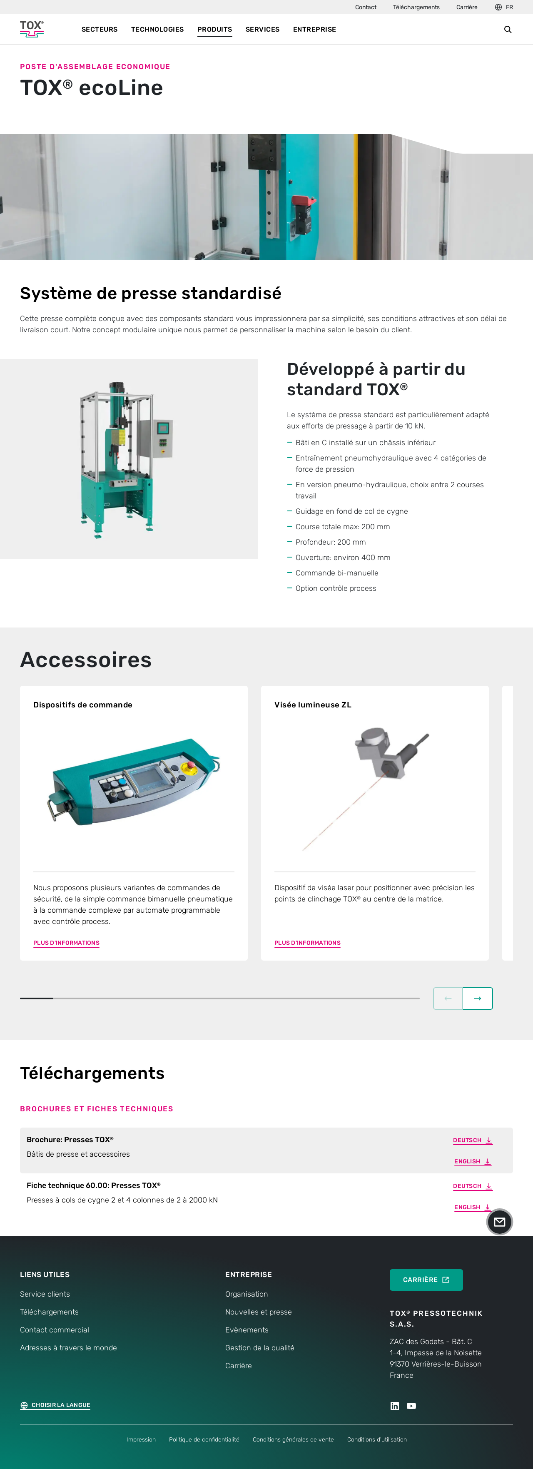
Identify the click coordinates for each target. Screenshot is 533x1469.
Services (263, 29)
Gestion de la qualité (259, 1339)
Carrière (467, 7)
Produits (214, 29)
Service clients (45, 1285)
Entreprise (314, 29)
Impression (141, 1431)
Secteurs (100, 29)
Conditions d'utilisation (377, 1431)
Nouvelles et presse (258, 1303)
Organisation (246, 1285)
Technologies (157, 29)
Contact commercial (54, 1321)
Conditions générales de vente (293, 1431)
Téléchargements (416, 7)
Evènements (247, 1321)
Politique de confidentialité (204, 1431)
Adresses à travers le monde (68, 1339)
